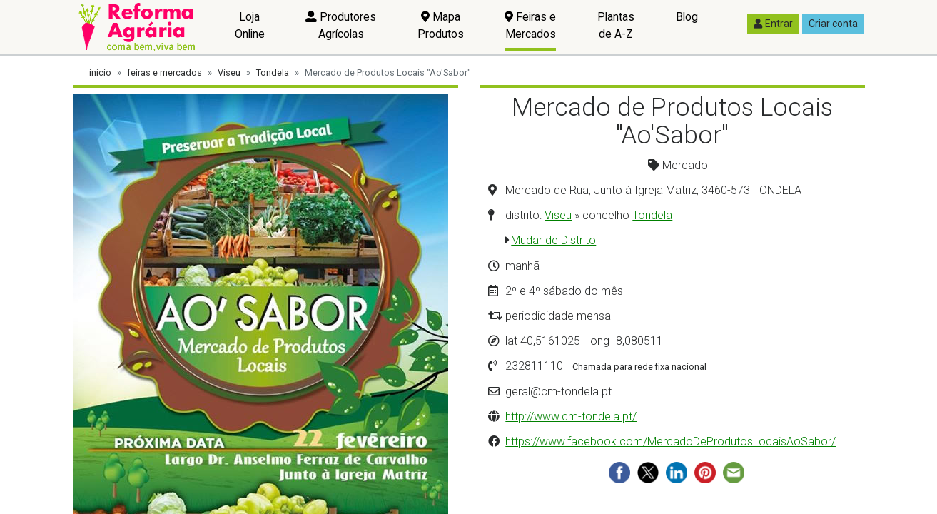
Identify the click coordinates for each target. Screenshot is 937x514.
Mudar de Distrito (553, 240)
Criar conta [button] (833, 23)
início (100, 72)
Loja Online (250, 25)
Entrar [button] (773, 23)
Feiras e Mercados (530, 25)
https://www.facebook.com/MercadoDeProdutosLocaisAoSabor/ (670, 441)
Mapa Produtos (440, 25)
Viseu (229, 72)
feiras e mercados (164, 72)
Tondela (272, 72)
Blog (687, 17)
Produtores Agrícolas (340, 25)
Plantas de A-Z (615, 25)
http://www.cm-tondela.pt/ (571, 416)
